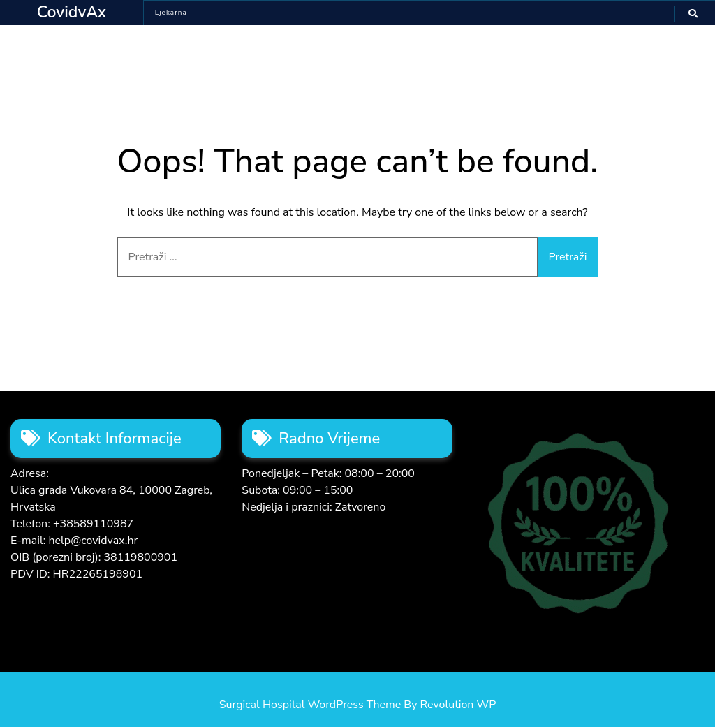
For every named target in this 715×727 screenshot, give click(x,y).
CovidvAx (71, 12)
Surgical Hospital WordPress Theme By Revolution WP (357, 704)
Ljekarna (171, 12)
